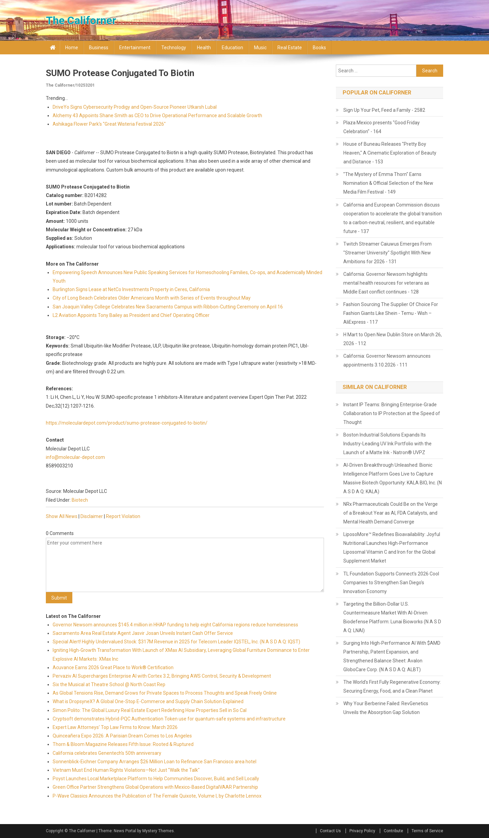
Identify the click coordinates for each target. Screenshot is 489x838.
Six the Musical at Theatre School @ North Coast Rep (109, 684)
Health (204, 47)
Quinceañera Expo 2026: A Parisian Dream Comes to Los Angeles (122, 735)
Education (232, 47)
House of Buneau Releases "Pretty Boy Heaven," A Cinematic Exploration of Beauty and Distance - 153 (389, 152)
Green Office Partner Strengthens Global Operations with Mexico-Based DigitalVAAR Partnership (155, 787)
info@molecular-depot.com (75, 457)
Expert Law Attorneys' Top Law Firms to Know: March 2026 (115, 727)
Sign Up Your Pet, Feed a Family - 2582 (384, 110)
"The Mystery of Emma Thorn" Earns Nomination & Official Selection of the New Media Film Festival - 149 (388, 183)
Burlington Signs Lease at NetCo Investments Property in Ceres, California (131, 289)
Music (260, 47)
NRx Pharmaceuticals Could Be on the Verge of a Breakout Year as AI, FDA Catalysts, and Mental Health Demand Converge (390, 512)
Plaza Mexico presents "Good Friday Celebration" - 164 (381, 127)
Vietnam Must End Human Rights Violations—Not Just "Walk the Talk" (126, 770)
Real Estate (289, 47)
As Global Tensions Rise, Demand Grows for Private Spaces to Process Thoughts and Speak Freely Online (165, 693)
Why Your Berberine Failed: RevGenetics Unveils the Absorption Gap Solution (385, 708)
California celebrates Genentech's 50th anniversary (107, 753)
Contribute (393, 830)
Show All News (61, 516)
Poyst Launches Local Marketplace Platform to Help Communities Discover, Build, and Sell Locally (156, 778)
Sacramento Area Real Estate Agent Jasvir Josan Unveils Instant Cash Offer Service (143, 633)
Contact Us (330, 830)
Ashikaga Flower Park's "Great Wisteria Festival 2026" (109, 124)
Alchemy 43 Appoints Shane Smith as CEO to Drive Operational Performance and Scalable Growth (157, 115)
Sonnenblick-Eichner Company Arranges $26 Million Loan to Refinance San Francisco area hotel (154, 761)
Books (319, 47)
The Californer (81, 20)
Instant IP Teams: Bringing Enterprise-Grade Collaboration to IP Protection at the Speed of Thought (391, 413)
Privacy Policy (362, 830)
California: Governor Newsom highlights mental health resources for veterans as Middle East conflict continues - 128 (386, 283)
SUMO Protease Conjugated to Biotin (120, 73)
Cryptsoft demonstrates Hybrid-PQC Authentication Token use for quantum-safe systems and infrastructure (169, 718)
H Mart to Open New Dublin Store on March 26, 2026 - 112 (392, 339)
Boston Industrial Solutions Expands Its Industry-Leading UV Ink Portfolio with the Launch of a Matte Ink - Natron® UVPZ (387, 443)
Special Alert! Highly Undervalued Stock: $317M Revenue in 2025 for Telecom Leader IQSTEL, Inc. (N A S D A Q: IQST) (176, 641)
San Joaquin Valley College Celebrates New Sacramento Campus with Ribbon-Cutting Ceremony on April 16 (168, 306)
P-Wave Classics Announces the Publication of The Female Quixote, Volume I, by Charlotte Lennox (157, 796)
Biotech (80, 500)
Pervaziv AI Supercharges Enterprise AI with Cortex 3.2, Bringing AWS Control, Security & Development (162, 676)
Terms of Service (427, 830)
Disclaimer (91, 516)
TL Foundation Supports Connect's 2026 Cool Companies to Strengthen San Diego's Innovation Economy (391, 582)
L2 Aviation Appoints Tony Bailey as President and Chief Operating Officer (131, 315)
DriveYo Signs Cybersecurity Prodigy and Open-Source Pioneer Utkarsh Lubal (135, 107)
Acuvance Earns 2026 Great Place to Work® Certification (113, 667)
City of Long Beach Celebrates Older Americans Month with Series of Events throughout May (152, 298)
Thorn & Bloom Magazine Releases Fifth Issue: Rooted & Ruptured (123, 744)
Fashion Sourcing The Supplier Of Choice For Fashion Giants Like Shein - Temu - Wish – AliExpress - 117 (390, 313)
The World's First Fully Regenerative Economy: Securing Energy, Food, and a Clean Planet (392, 686)
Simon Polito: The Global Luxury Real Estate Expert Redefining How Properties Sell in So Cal (150, 710)
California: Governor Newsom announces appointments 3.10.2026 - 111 (387, 360)
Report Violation (123, 516)
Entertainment (134, 47)
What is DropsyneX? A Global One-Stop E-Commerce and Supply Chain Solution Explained (148, 701)
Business (98, 47)
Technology (173, 47)
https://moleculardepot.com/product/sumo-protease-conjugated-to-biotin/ (126, 423)
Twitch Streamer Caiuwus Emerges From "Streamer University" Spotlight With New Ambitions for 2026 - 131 (387, 252)
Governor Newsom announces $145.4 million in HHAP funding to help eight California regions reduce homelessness (175, 624)
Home (71, 47)
